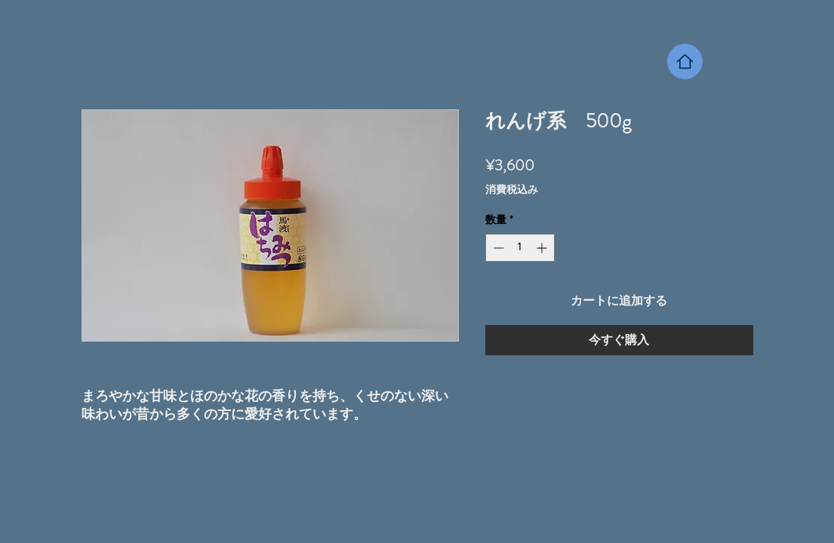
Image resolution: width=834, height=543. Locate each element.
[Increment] (543, 248)
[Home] (685, 61)
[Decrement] (497, 248)
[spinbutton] (520, 248)
